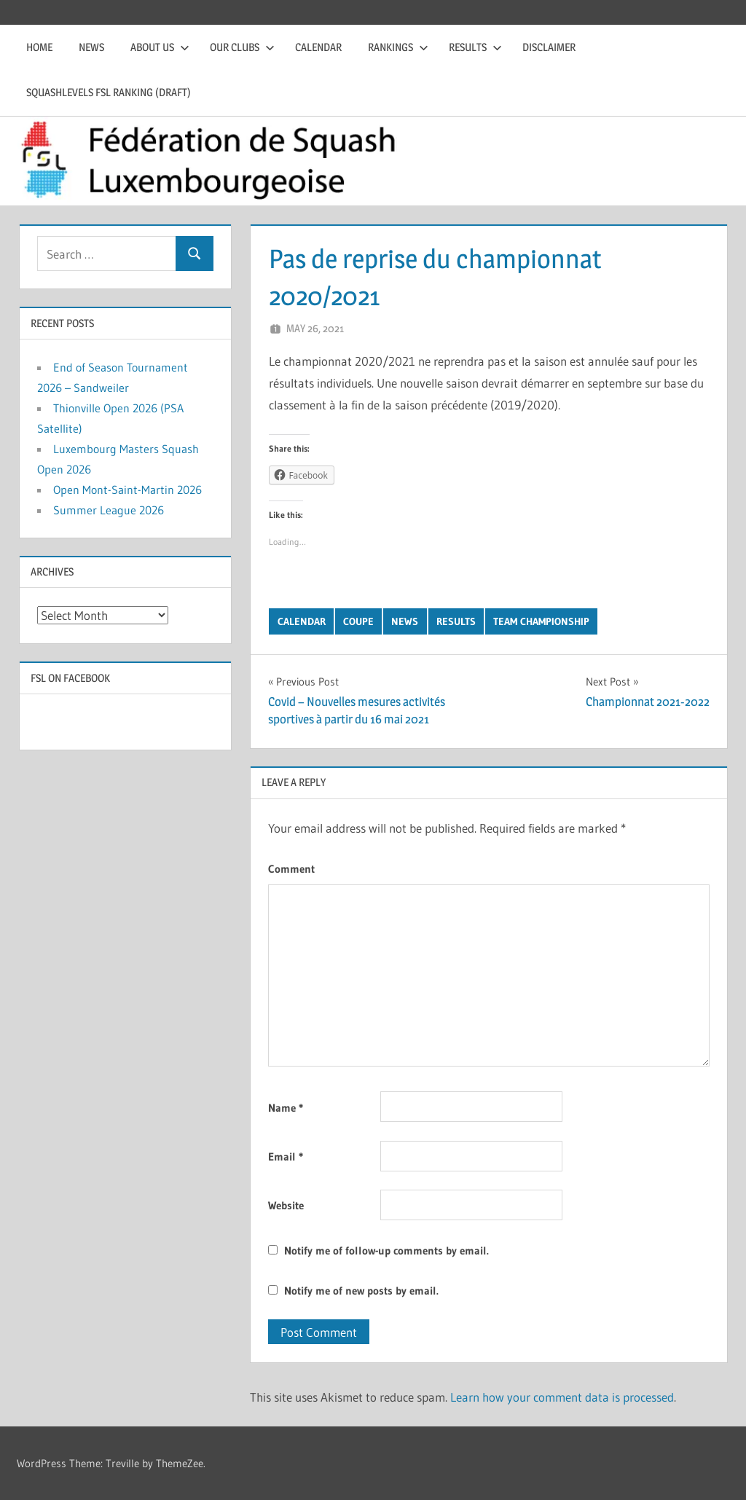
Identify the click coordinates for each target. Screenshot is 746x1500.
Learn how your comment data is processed (562, 1397)
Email (285, 1156)
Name (285, 1108)
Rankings (398, 47)
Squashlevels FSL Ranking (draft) (108, 92)
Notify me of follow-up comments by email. (386, 1250)
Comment (291, 869)
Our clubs (242, 47)
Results (475, 47)
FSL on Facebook (70, 678)
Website (286, 1205)
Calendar (318, 47)
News (91, 47)
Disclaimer (549, 47)
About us (159, 47)
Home (39, 47)
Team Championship (541, 621)
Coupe (358, 621)
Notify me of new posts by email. (361, 1290)
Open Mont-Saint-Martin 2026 (127, 489)
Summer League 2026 (108, 510)
